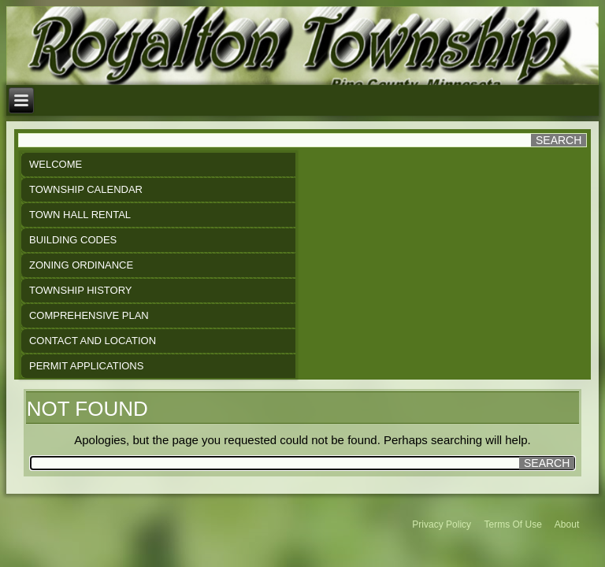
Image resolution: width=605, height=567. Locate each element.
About (567, 524)
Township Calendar (86, 189)
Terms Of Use (513, 524)
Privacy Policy (441, 524)
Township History (80, 290)
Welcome (55, 164)
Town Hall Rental (80, 214)
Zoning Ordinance (81, 265)
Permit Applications (86, 366)
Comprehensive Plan (89, 315)
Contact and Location (92, 340)
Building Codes (73, 240)
